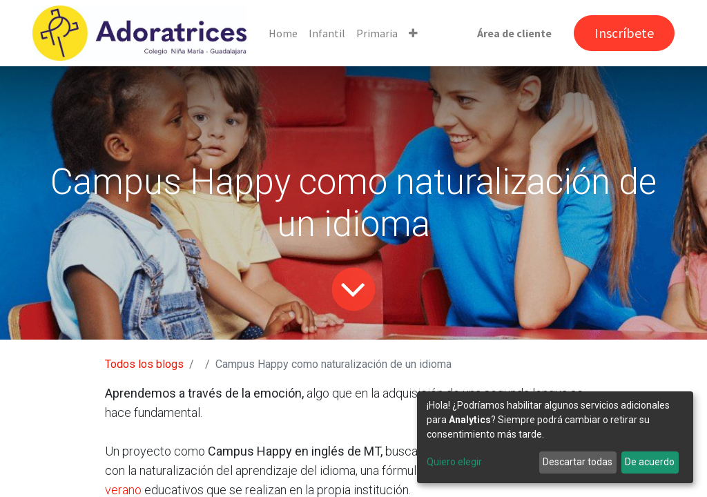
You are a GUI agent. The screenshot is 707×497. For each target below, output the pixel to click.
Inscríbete (624, 32)
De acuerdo (650, 461)
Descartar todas (577, 461)
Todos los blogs (144, 364)
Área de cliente (514, 33)
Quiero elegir (454, 461)
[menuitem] (283, 33)
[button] (413, 33)
